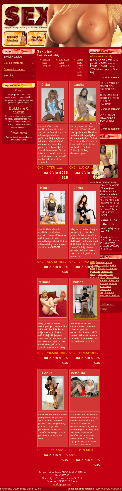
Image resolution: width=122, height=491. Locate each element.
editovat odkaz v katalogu (108, 488)
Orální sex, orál (105, 274)
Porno (19, 90)
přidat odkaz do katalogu (81, 488)
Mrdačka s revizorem (100, 289)
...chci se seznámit (110, 77)
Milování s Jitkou (102, 286)
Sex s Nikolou (112, 277)
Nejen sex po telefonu (109, 295)
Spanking (109, 292)
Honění (101, 268)
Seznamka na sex (14, 69)
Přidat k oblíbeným (102, 304)
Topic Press (106, 249)
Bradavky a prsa (104, 262)
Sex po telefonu (13, 63)
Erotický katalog (13, 56)
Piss (102, 277)
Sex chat (9, 75)
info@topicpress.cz (62, 484)
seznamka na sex (101, 51)
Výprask (104, 283)
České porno (19, 133)
